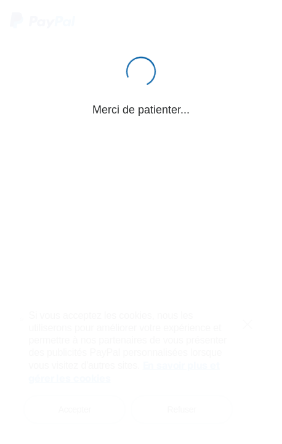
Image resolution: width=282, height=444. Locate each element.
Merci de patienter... (141, 110)
